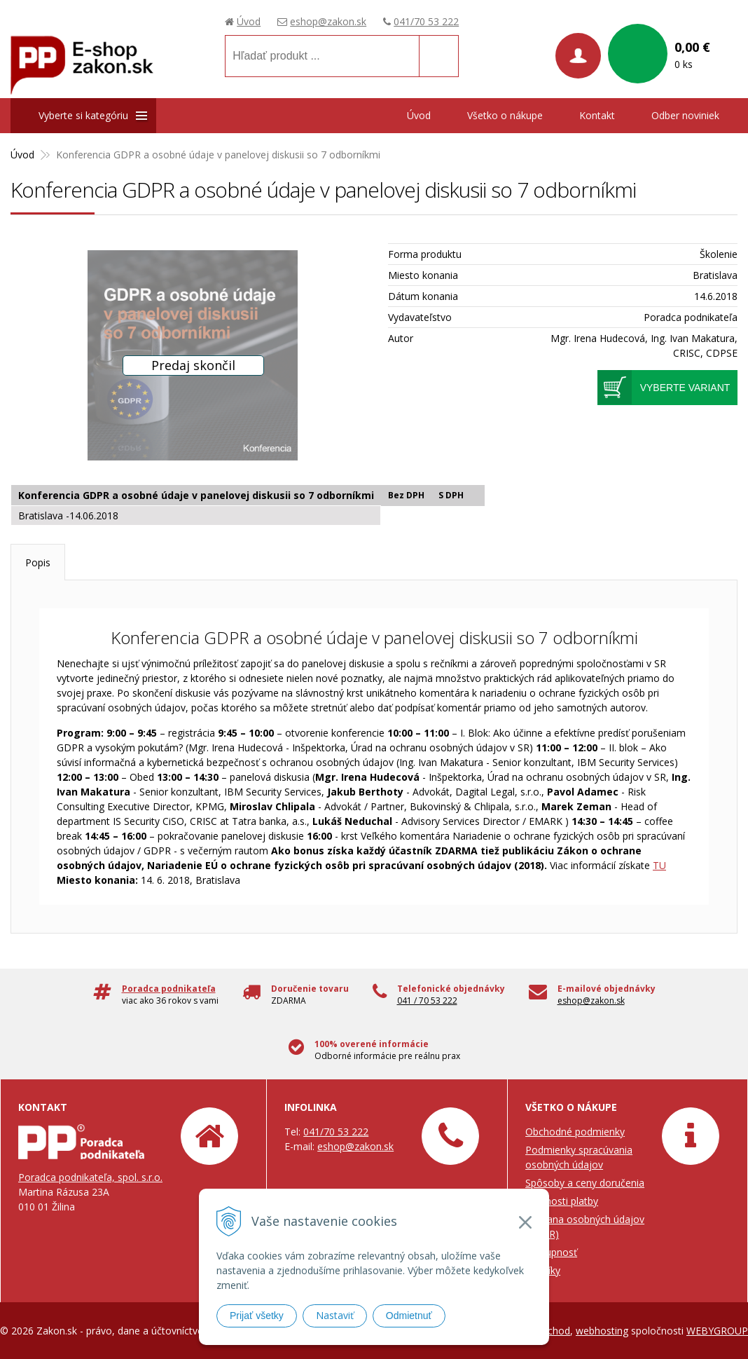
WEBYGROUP (717, 1330)
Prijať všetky (257, 1315)
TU (659, 865)
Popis (37, 562)
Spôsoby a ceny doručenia (584, 1182)
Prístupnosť (551, 1252)
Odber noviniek (685, 115)
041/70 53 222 (426, 21)
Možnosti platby (561, 1201)
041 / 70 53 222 (427, 1000)
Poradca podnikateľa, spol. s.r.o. (90, 1177)
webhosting (602, 1330)
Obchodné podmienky (575, 1131)
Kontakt (597, 115)
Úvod (249, 21)
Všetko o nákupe (505, 115)
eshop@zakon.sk (328, 21)
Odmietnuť (409, 1315)
